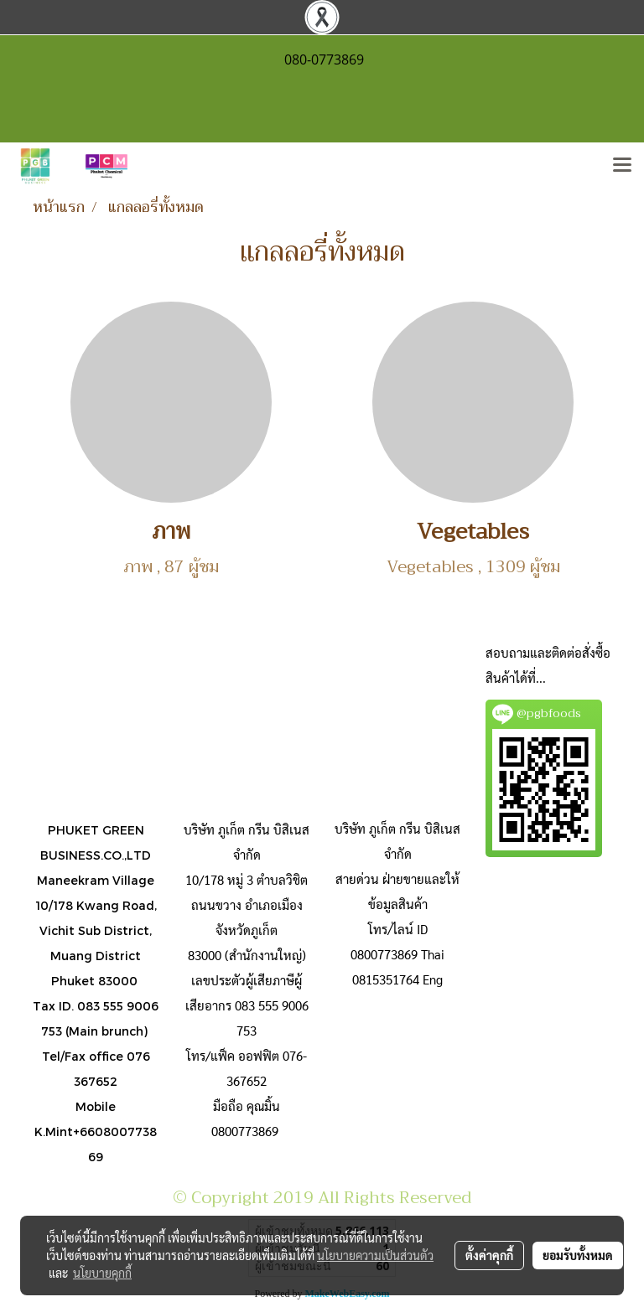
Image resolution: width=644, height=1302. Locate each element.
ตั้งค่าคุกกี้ (489, 1255)
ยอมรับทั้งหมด (578, 1255)
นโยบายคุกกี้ (102, 1272)
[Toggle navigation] (622, 165)
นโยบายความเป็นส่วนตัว (375, 1255)
